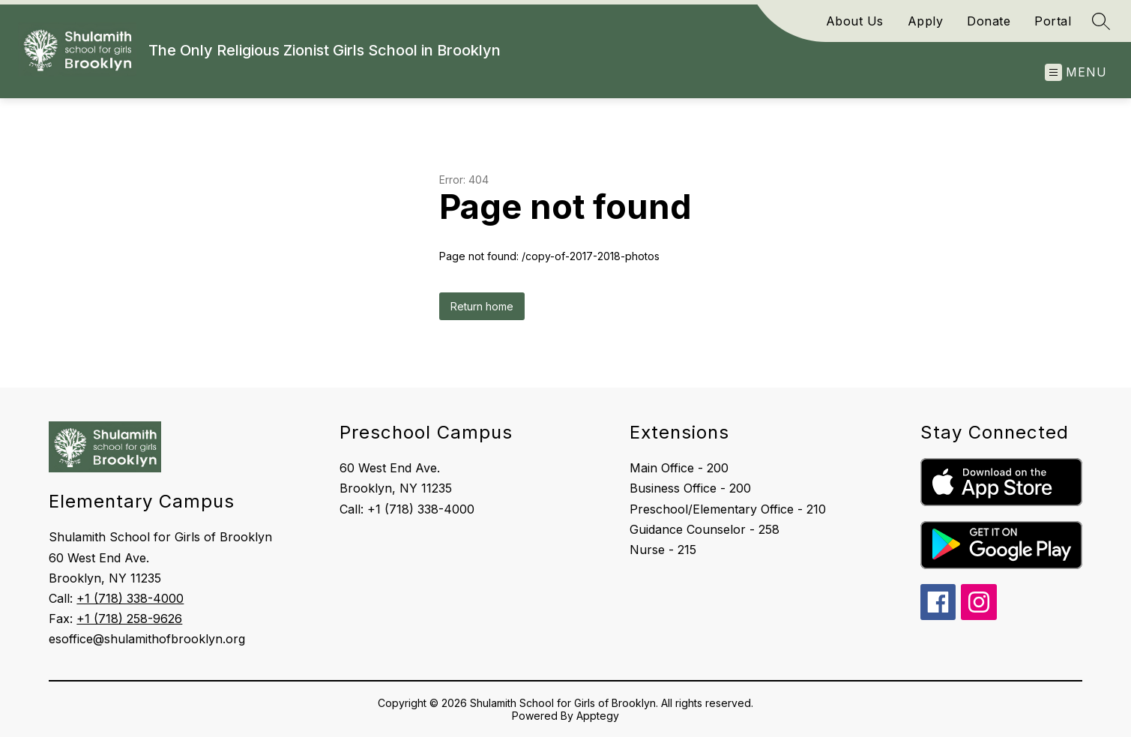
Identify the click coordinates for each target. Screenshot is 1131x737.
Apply (926, 20)
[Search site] (1101, 21)
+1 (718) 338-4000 (130, 598)
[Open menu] (1076, 72)
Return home (481, 306)
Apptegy (597, 715)
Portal (1052, 20)
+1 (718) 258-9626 (129, 618)
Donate (988, 20)
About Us (855, 20)
